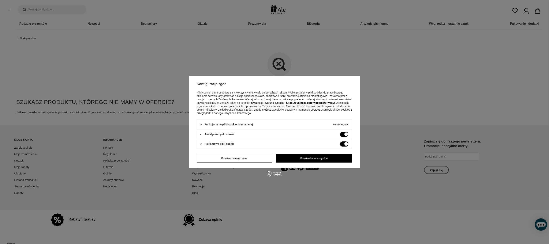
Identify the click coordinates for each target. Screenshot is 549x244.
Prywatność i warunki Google (266, 102)
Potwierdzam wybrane (234, 158)
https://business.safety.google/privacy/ (310, 102)
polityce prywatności (293, 99)
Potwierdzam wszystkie (314, 158)
